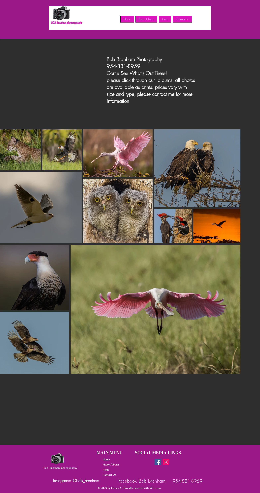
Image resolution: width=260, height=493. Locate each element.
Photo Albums (110, 464)
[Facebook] (158, 462)
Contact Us (109, 475)
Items (105, 469)
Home (106, 459)
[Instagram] (166, 462)
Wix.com (155, 488)
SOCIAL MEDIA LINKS (158, 453)
